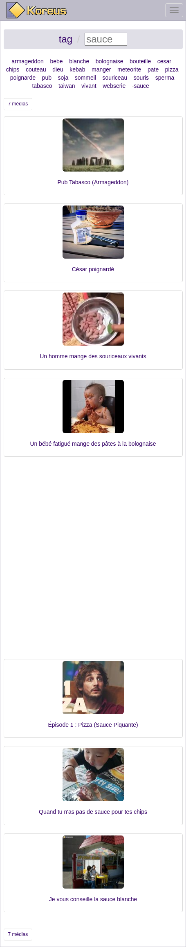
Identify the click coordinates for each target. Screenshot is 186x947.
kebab (77, 69)
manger (101, 69)
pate (153, 69)
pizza (172, 69)
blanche (79, 61)
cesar (164, 61)
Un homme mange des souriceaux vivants (93, 356)
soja (63, 77)
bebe (56, 61)
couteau (36, 69)
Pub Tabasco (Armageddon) (92, 182)
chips (13, 69)
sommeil (85, 77)
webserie (114, 86)
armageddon (27, 61)
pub (47, 77)
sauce (141, 86)
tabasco (42, 86)
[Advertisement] (93, 562)
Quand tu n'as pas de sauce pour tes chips (93, 812)
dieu (57, 69)
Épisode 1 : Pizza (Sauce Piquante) (93, 724)
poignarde (23, 77)
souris (141, 77)
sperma (165, 77)
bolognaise (109, 61)
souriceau (114, 77)
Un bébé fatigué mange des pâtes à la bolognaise (93, 443)
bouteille (140, 61)
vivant (88, 86)
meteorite (129, 69)
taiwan (66, 86)
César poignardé (93, 269)
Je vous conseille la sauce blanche (93, 899)
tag (65, 39)
